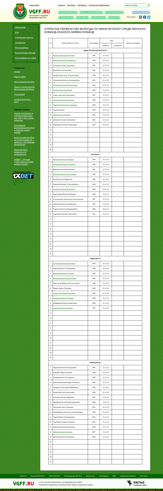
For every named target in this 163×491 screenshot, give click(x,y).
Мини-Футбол (98, 17)
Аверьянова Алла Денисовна (63, 159)
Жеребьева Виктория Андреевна (64, 174)
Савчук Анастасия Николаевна (64, 95)
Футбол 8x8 (82, 17)
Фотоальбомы (21, 48)
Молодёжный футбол (24, 82)
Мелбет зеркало (19, 182)
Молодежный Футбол (91, 12)
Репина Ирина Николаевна (62, 90)
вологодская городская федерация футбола (38, 16)
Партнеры (71, 5)
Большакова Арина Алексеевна (64, 164)
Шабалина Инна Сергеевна (62, 432)
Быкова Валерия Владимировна (64, 60)
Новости (61, 5)
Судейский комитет (24, 37)
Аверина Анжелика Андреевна (64, 55)
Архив (17, 71)
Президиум (20, 27)
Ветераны (114, 17)
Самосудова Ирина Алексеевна (64, 293)
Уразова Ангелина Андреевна (63, 298)
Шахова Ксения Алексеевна (63, 308)
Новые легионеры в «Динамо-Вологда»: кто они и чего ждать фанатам (24, 117)
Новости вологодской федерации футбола (24, 88)
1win (14, 184)
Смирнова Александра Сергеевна (65, 105)
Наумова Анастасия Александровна (66, 75)
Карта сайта (34, 5)
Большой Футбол (68, 12)
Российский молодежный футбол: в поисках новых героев (24, 129)
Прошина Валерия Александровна (65, 85)
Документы (82, 5)
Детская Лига (66, 17)
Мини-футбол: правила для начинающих (21, 152)
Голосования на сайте (25, 58)
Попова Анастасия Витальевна (64, 189)
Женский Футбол (114, 12)
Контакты (144, 476)
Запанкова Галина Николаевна (64, 65)
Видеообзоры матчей (25, 53)
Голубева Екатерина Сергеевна (64, 263)
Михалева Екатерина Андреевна (64, 278)
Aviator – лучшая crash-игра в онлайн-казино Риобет (24, 161)
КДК (17, 32)
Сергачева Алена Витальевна (63, 100)
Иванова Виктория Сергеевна (63, 273)
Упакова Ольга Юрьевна (61, 115)
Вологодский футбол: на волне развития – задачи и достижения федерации (24, 141)
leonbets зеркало (20, 180)
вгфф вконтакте (141, 12)
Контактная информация (99, 5)
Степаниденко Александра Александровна (68, 199)
